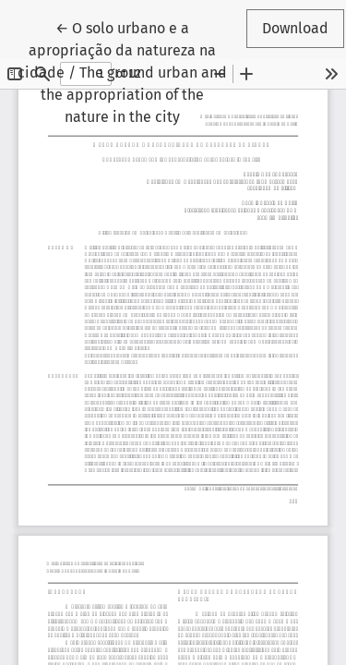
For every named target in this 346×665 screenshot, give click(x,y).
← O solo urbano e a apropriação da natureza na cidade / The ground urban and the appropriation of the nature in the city (125, 71)
